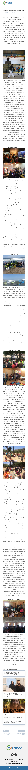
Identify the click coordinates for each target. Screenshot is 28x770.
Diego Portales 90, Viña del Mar (14, 759)
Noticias (13, 12)
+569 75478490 (14, 761)
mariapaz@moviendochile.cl (14, 763)
